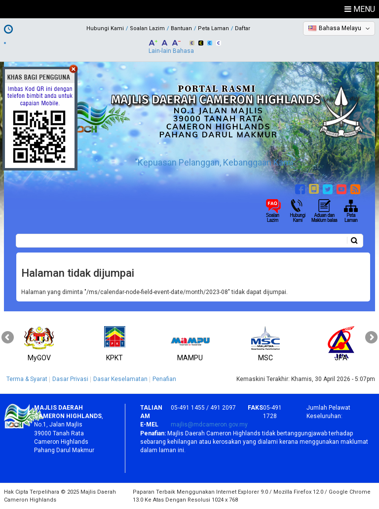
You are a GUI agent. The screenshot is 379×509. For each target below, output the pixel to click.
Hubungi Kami (105, 28)
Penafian (164, 379)
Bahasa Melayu (340, 28)
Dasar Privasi (70, 379)
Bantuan (181, 28)
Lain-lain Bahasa (171, 50)
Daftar (242, 28)
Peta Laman (213, 28)
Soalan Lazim (147, 28)
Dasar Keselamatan (120, 379)
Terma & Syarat (26, 379)
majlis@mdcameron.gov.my (209, 424)
